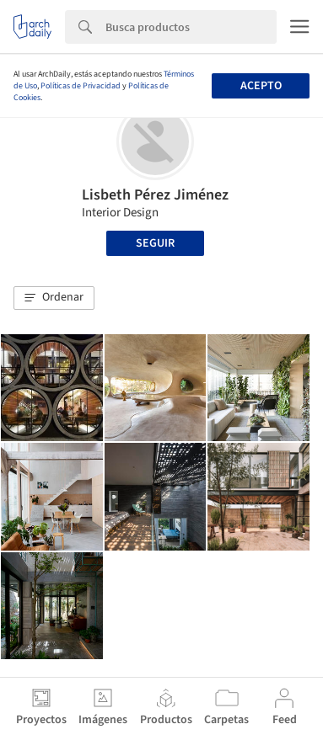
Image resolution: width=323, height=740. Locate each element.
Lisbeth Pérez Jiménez (155, 194)
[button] (53, 298)
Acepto (261, 85)
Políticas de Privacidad (80, 86)
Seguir (155, 243)
